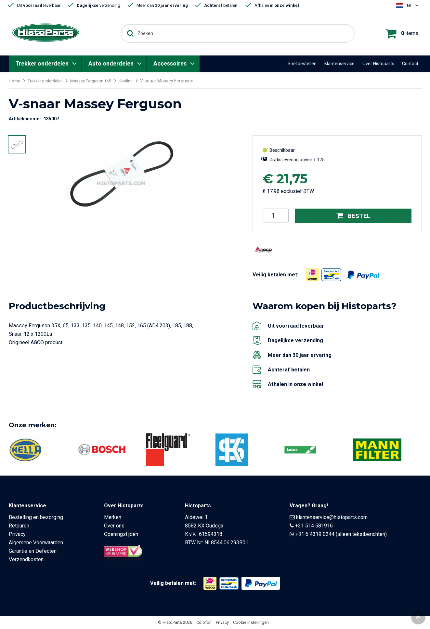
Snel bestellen (302, 63)
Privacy (17, 534)
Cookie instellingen (251, 622)
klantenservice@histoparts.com (332, 517)
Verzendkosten (26, 559)
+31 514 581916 (314, 526)
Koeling (135, 80)
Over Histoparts (378, 63)
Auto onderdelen (111, 63)
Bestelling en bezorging (36, 517)
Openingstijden (121, 534)
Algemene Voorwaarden (36, 542)
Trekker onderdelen (42, 63)
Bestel (353, 216)
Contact (410, 63)
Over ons (114, 526)
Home (15, 80)
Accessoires (170, 63)
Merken (112, 517)
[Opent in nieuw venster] (312, 274)
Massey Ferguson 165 (98, 80)
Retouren (19, 526)
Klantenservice (339, 63)
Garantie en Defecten (33, 551)
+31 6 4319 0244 (314, 534)
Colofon (204, 622)
